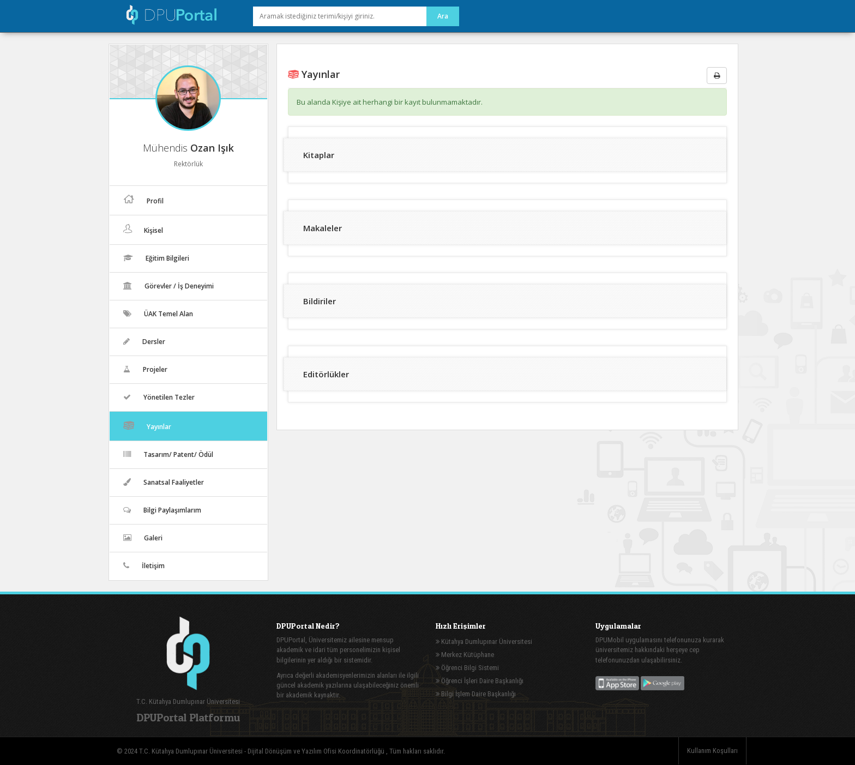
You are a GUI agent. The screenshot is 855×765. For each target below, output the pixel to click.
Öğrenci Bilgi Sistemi (467, 668)
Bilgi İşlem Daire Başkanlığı (476, 694)
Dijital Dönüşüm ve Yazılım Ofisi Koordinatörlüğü (317, 751)
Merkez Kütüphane (465, 654)
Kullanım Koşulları (712, 750)
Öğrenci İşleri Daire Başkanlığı (479, 681)
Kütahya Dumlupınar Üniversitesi (484, 641)
